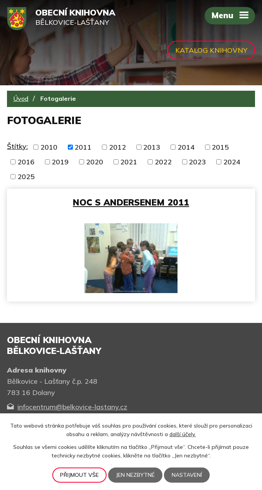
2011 (82, 147)
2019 (60, 161)
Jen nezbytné (135, 474)
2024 (231, 161)
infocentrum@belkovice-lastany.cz (72, 406)
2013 (151, 147)
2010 (48, 147)
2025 (25, 176)
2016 (25, 161)
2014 (186, 147)
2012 (117, 147)
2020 (94, 161)
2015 (220, 147)
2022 (163, 161)
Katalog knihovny (211, 50)
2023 (197, 161)
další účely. (182, 434)
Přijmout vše (79, 474)
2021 (128, 161)
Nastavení (187, 474)
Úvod (20, 98)
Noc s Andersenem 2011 (131, 202)
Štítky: (17, 146)
